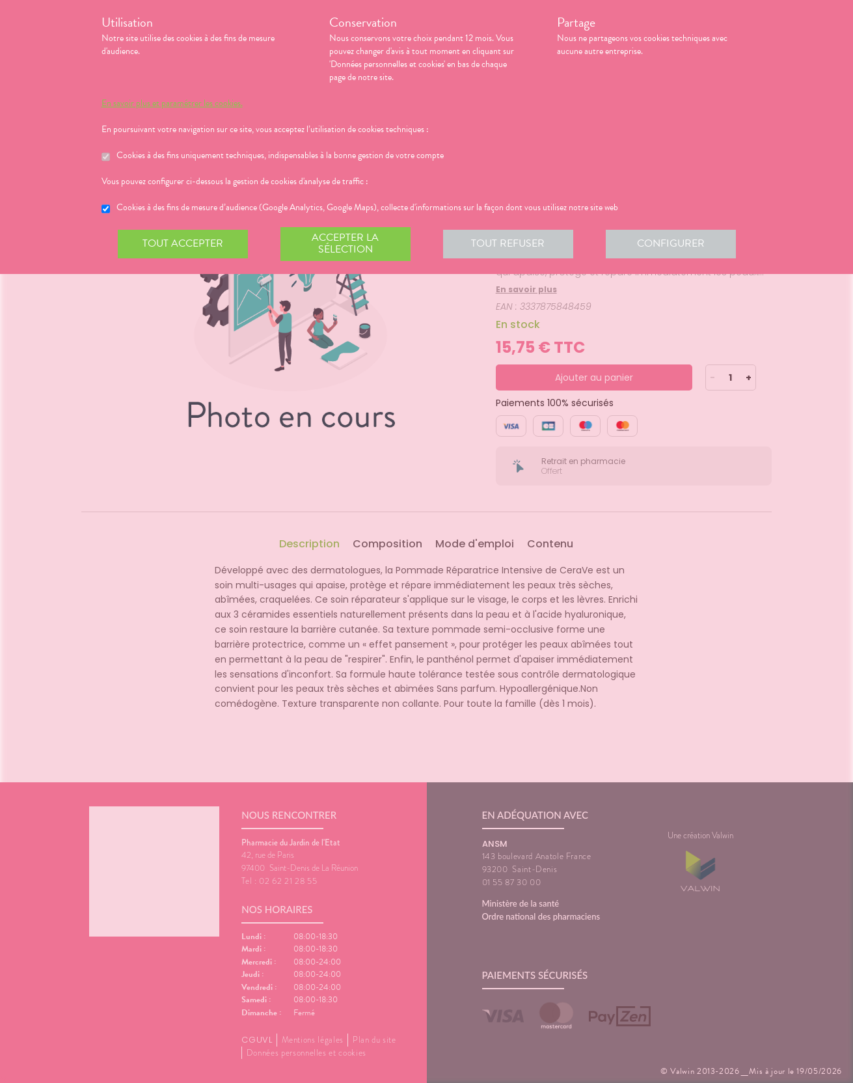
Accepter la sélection (345, 243)
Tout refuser (508, 243)
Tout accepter (182, 243)
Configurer (671, 243)
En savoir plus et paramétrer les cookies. (172, 103)
